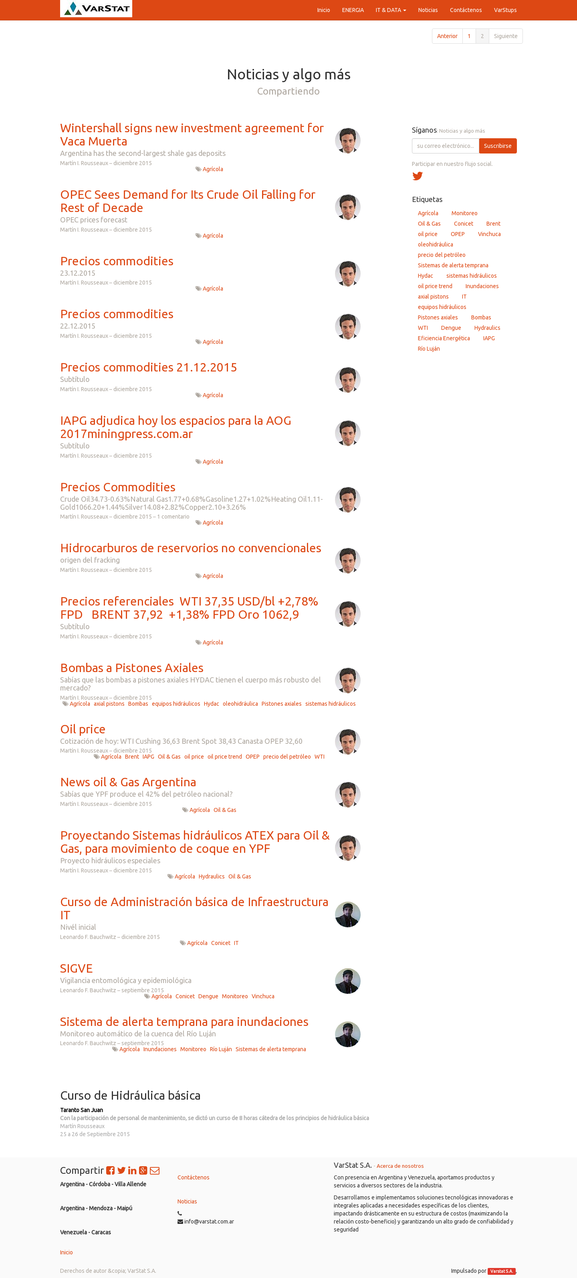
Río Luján (221, 1049)
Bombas (138, 704)
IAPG (148, 756)
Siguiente (506, 36)
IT (236, 943)
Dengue (208, 996)
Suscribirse (498, 146)
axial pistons (109, 704)
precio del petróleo (287, 756)
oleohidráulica (240, 704)
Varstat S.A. (501, 1271)
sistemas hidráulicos (330, 704)
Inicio (66, 1252)
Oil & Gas (169, 756)
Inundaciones (160, 1049)
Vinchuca (263, 996)
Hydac (211, 704)
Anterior (447, 36)
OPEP (253, 756)
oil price (194, 756)
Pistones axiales (282, 704)
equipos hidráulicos (176, 704)
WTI (320, 756)
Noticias (187, 1201)
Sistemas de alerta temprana (271, 1049)
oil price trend (225, 756)
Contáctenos (194, 1177)
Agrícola (213, 169)
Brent (132, 756)
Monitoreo (235, 996)
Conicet (220, 943)
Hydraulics (212, 876)
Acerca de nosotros (400, 1166)
